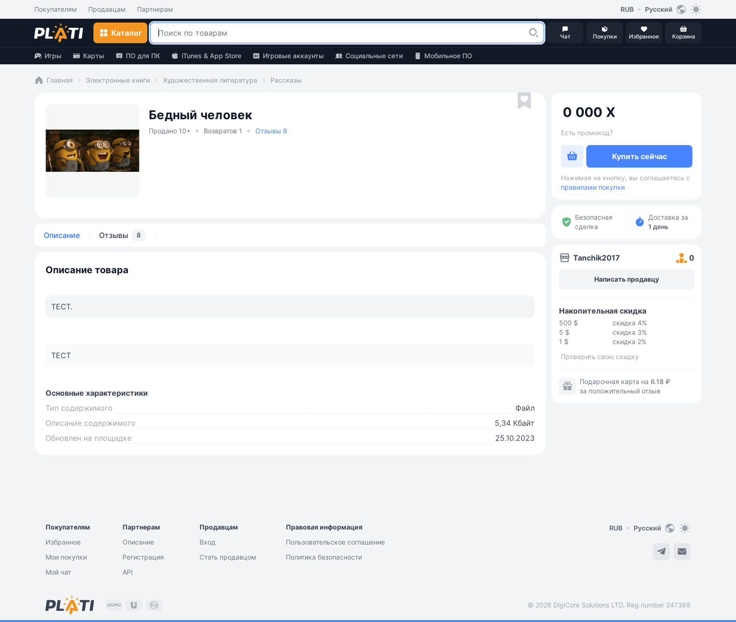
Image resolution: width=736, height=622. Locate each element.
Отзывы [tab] (122, 235)
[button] (533, 32)
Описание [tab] (62, 235)
